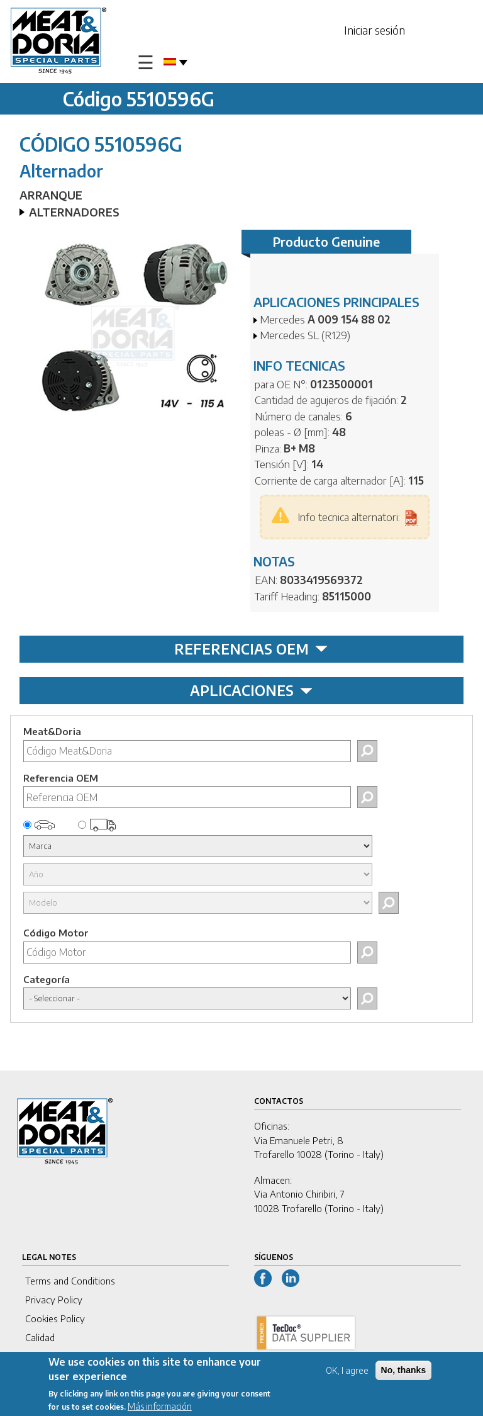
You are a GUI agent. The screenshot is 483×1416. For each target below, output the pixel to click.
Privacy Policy (53, 1299)
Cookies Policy (55, 1318)
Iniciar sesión (374, 30)
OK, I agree (347, 1371)
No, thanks (403, 1371)
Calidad (40, 1337)
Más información (160, 1407)
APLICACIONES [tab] (251, 690)
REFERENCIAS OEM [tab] (251, 649)
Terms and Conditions (70, 1280)
